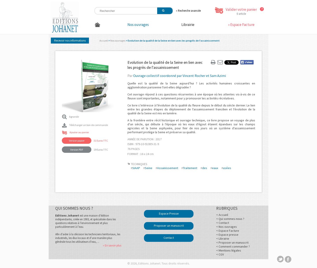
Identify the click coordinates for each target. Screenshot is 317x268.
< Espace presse (227, 235)
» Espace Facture (241, 24)
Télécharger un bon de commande (85, 125)
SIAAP (136, 168)
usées (227, 168)
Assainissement (167, 168)
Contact (169, 238)
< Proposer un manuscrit (232, 242)
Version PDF (76, 149)
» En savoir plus (112, 245)
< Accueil (222, 215)
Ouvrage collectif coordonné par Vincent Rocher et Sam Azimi (179, 75)
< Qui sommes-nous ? (230, 219)
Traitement (190, 168)
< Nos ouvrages (226, 227)
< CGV (220, 254)
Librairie (187, 24)
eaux (215, 168)
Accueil (104, 40)
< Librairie (222, 239)
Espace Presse (169, 213)
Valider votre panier (241, 9)
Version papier (77, 140)
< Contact (222, 223)
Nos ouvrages (138, 24)
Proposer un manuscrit (169, 226)
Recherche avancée (189, 11)
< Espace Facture (227, 231)
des (204, 168)
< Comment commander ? (233, 246)
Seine (148, 168)
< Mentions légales (228, 250)
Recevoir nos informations (70, 40)
